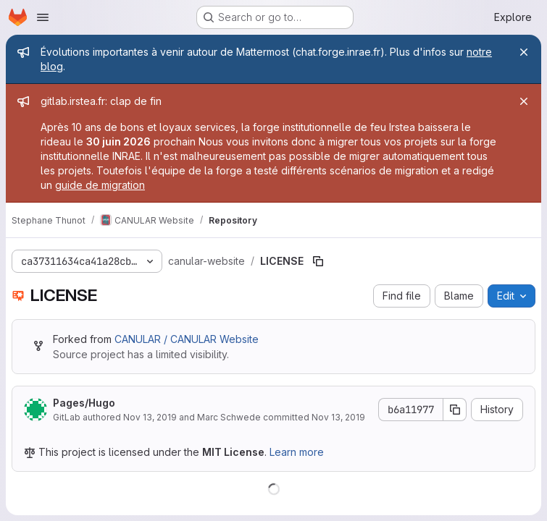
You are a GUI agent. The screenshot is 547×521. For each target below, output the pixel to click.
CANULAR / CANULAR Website (186, 339)
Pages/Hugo (84, 403)
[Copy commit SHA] (455, 409)
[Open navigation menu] (42, 17)
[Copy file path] (318, 261)
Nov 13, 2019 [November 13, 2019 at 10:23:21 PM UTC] (150, 417)
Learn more (297, 452)
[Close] (524, 52)
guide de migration (100, 185)
